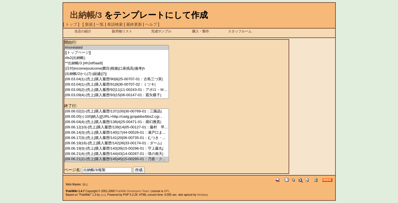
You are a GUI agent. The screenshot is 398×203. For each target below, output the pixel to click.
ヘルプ (151, 24)
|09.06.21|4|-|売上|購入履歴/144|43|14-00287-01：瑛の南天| (117, 154)
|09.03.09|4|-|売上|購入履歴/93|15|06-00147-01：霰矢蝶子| (117, 95)
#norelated (117, 47)
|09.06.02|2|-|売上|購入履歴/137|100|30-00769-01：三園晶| (117, 111)
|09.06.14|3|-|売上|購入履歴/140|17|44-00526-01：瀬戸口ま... (117, 132)
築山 (85, 184)
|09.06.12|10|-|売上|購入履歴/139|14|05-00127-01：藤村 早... (117, 127)
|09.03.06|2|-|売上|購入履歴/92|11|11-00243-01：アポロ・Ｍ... (117, 90)
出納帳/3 (86, 15)
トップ (71, 24)
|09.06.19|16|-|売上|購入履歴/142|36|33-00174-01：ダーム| (117, 143)
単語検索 (115, 24)
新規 (89, 24)
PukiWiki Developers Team (132, 191)
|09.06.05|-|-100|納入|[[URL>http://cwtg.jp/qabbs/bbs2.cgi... (117, 116)
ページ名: (72, 169)
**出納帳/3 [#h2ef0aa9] (117, 63)
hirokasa (202, 194)
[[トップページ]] (117, 52)
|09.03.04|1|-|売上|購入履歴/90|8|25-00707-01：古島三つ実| (117, 79)
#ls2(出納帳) (117, 58)
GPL (167, 191)
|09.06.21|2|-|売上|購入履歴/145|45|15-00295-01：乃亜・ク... (117, 159)
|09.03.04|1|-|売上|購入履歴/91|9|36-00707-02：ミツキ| (117, 84)
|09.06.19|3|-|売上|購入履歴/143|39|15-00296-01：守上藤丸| (117, 148)
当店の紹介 (82, 31)
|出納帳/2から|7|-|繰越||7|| (117, 74)
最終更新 (134, 24)
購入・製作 (200, 31)
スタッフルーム (240, 31)
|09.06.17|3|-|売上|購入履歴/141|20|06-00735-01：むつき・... (117, 138)
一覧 (100, 24)
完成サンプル (161, 31)
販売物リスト (122, 31)
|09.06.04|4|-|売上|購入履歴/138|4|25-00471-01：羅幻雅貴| (117, 122)
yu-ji (103, 194)
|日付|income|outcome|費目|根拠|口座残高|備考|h (117, 68)
